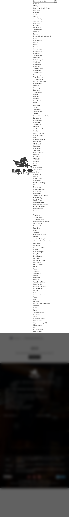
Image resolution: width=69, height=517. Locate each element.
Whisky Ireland (38, 208)
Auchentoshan (38, 21)
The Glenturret (38, 79)
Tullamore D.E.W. (38, 219)
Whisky (35, 6)
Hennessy (36, 245)
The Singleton (37, 111)
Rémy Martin (37, 254)
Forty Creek (37, 228)
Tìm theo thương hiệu (40, 239)
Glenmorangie (37, 75)
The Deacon (37, 124)
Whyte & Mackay (38, 152)
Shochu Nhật (37, 321)
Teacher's (36, 150)
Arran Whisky (37, 19)
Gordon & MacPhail (39, 81)
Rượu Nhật (36, 314)
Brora (35, 38)
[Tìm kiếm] (55, 1)
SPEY (35, 103)
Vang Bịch (36, 277)
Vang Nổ (36, 275)
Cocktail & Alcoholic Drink (41, 303)
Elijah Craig (36, 165)
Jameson (36, 213)
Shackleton (37, 148)
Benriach (36, 32)
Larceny (35, 176)
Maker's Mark (37, 178)
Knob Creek (37, 174)
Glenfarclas (37, 62)
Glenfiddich (37, 64)
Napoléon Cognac (39, 260)
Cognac (35, 236)
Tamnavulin (37, 109)
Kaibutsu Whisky (38, 202)
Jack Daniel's (37, 170)
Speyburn (36, 105)
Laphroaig (36, 88)
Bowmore (36, 34)
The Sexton (37, 215)
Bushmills (36, 211)
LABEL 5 (35, 137)
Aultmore (36, 25)
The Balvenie (37, 29)
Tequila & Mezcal (38, 295)
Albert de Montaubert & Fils (42, 241)
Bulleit (35, 163)
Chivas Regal (37, 120)
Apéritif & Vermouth (39, 286)
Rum (34, 293)
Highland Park (37, 83)
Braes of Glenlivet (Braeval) (42, 36)
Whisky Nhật (37, 193)
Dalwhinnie (36, 57)
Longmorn (36, 90)
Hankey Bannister (39, 133)
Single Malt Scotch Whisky (41, 8)
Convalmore (37, 47)
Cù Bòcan (36, 53)
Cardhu (35, 45)
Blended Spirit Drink (39, 234)
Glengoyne (36, 66)
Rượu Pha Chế (37, 284)
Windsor (36, 155)
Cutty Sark (36, 122)
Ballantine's (37, 27)
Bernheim (36, 161)
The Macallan (37, 92)
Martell (35, 249)
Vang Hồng (36, 280)
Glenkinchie (37, 70)
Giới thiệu (36, 4)
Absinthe (36, 305)
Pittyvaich (36, 96)
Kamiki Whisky (38, 200)
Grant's (35, 131)
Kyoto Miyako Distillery (40, 204)
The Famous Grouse (39, 129)
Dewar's (36, 126)
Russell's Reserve (39, 189)
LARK (35, 230)
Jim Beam (36, 172)
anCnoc (35, 14)
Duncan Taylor (38, 60)
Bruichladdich (37, 40)
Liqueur (35, 290)
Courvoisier (37, 243)
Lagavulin (36, 85)
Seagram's (36, 232)
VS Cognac (37, 262)
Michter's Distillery (39, 183)
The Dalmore (37, 55)
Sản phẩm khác (38, 325)
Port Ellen (36, 98)
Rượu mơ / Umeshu (39, 318)
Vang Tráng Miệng (39, 282)
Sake (35, 316)
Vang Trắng (37, 273)
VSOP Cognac (38, 264)
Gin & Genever (38, 288)
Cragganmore (37, 49)
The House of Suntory (40, 195)
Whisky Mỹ (36, 159)
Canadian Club (38, 226)
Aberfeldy (36, 10)
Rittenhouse (37, 187)
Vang (35, 269)
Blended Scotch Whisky (41, 116)
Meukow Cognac (38, 252)
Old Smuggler (37, 144)
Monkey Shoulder (39, 139)
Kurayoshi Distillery (39, 206)
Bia (34, 327)
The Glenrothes (38, 77)
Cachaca (36, 301)
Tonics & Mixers (38, 312)
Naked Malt (37, 142)
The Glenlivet (37, 73)
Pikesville (36, 185)
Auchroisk (36, 23)
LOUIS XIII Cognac (39, 247)
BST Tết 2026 (37, 331)
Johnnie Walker (38, 135)
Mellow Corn (37, 180)
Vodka (35, 297)
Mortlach (36, 94)
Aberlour (36, 12)
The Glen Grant (38, 68)
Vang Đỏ (36, 271)
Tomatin (35, 114)
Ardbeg (35, 17)
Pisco (35, 308)
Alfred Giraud (37, 224)
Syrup (35, 310)
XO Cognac (37, 267)
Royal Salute (37, 146)
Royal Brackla (37, 101)
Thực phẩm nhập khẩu (40, 323)
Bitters (35, 299)
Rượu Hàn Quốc (38, 329)
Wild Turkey (37, 191)
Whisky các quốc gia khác (41, 221)
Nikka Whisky (37, 198)
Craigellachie (37, 51)
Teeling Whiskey (38, 217)
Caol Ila (35, 42)
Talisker (35, 107)
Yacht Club (36, 157)
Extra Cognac (37, 256)
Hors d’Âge (37, 258)
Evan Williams (37, 167)
